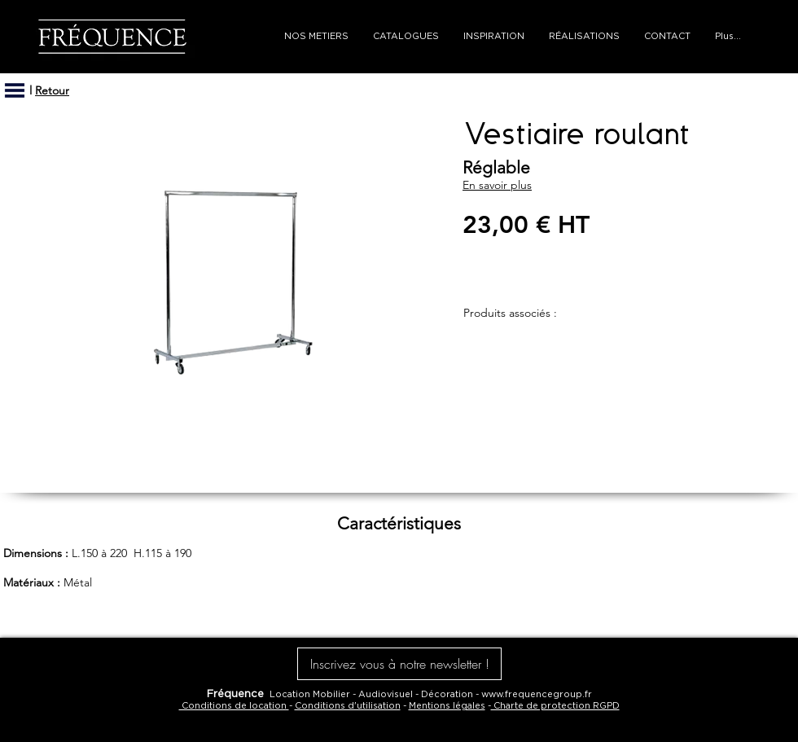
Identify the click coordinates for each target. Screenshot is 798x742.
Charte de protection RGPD (555, 705)
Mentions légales (447, 705)
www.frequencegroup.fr (536, 694)
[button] (14, 90)
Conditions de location (234, 705)
